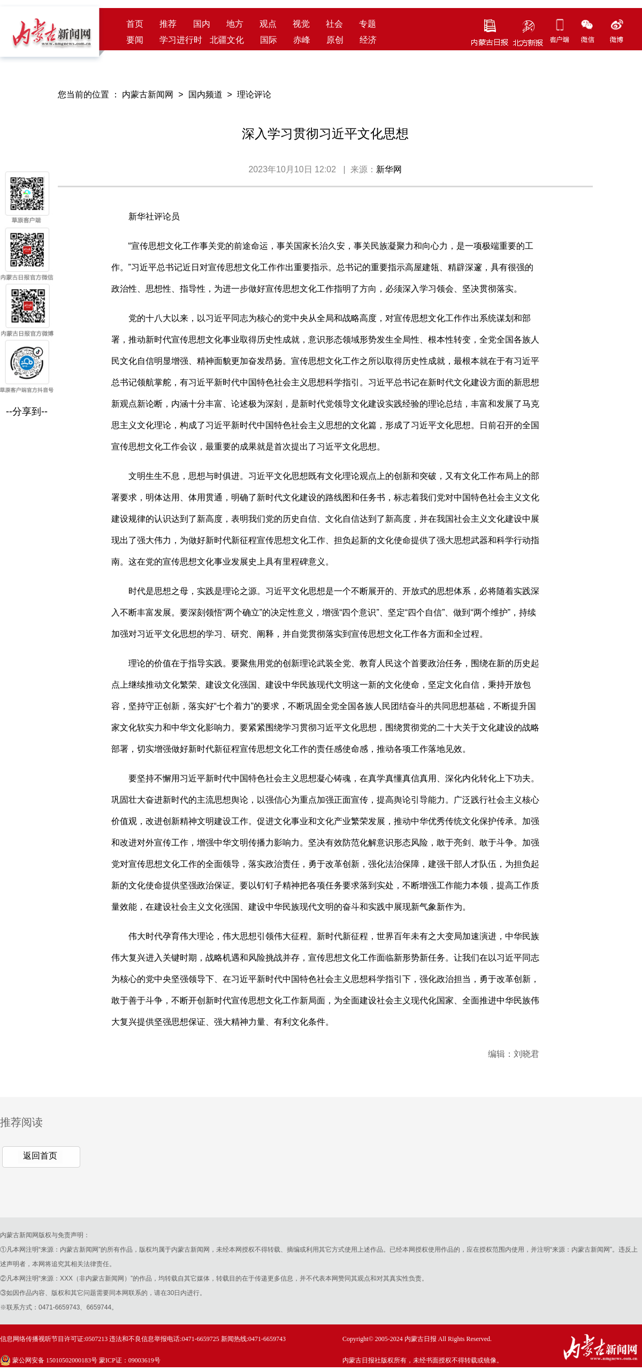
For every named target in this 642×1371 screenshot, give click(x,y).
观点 (268, 23)
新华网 (389, 169)
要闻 (134, 39)
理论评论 (254, 94)
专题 (367, 23)
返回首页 (40, 1155)
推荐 (168, 23)
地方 (234, 23)
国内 (201, 23)
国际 (268, 39)
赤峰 (301, 39)
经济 (368, 39)
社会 (334, 23)
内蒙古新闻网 (147, 94)
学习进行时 (180, 39)
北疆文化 (227, 39)
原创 (334, 39)
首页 (134, 23)
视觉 (301, 23)
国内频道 (205, 94)
